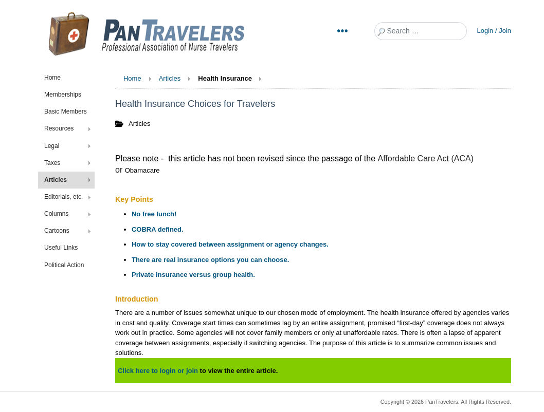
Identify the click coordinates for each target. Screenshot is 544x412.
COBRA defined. (158, 229)
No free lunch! (154, 214)
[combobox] (420, 31)
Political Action (64, 265)
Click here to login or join (158, 370)
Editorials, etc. (63, 196)
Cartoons (56, 230)
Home (52, 77)
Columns (56, 213)
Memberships (62, 94)
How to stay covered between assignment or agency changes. (230, 244)
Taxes (52, 162)
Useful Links (61, 247)
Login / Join (494, 30)
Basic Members (65, 111)
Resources (59, 128)
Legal (51, 145)
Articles (55, 179)
